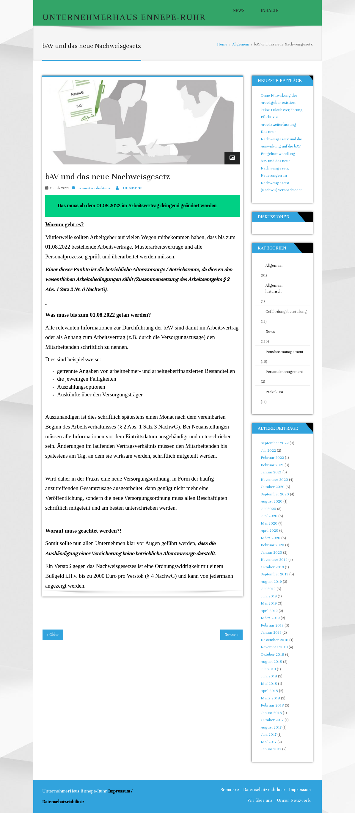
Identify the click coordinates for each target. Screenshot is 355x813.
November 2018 (274, 647)
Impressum (300, 789)
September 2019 (274, 574)
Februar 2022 (272, 457)
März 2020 (270, 538)
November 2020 (274, 479)
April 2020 (269, 530)
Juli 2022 (268, 450)
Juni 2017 (269, 734)
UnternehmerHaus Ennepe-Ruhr (124, 17)
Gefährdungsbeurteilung (284, 311)
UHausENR (132, 188)
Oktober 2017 (272, 720)
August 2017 (271, 727)
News (239, 10)
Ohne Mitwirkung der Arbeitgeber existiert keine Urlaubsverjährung (282, 102)
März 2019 (270, 618)
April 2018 (269, 690)
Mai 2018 (269, 683)
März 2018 (270, 698)
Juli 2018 (268, 669)
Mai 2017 (269, 742)
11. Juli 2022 (59, 188)
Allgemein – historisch (275, 288)
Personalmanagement (284, 371)
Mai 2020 (269, 523)
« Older (53, 634)
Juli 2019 (268, 588)
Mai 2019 (269, 603)
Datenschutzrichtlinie (264, 789)
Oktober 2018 (272, 654)
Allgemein (274, 265)
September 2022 (275, 443)
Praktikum (274, 392)
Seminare (230, 789)
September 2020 (275, 494)
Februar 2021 (272, 465)
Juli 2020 (268, 508)
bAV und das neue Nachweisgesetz (107, 177)
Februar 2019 (272, 625)
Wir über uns (260, 800)
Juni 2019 (269, 596)
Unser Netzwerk (294, 800)
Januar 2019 (271, 632)
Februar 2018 (272, 705)
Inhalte (269, 10)
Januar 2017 (271, 749)
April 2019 (269, 610)
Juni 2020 (269, 516)
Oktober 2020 (273, 486)
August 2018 (271, 661)
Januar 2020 (271, 552)
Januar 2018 (271, 712)
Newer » (231, 634)
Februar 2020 (272, 545)
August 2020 (271, 501)
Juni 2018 (269, 676)
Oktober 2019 (272, 567)
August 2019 (271, 581)
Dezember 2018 (274, 640)
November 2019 (274, 559)
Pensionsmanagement (284, 351)
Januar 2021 (271, 472)
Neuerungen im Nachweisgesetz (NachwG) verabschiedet (281, 182)
